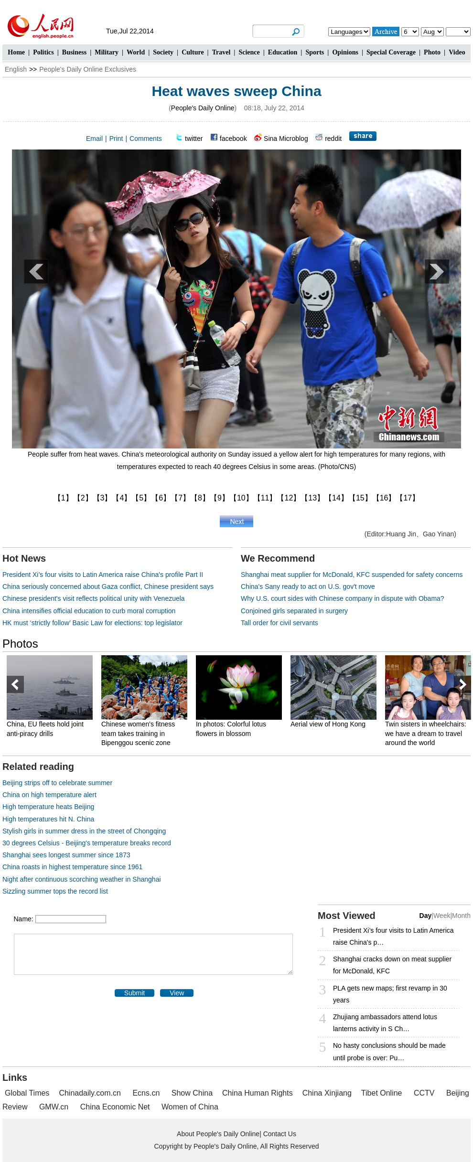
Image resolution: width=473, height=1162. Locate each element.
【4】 (121, 498)
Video (457, 52)
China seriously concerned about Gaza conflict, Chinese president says (108, 586)
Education (282, 52)
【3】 (102, 498)
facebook (233, 138)
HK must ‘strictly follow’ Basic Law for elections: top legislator (92, 623)
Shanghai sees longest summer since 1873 (66, 855)
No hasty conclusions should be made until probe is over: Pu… (389, 1051)
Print (116, 138)
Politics (43, 52)
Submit (134, 993)
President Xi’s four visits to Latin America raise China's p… (393, 936)
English (16, 69)
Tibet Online (381, 1093)
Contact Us (279, 1134)
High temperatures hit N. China (48, 819)
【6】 (161, 498)
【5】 (141, 498)
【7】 (180, 498)
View (177, 993)
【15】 (360, 498)
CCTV (424, 1093)
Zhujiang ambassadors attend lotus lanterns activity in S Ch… (385, 1023)
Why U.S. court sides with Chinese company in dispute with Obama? (342, 598)
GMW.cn (55, 1107)
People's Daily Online (203, 108)
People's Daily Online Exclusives (87, 69)
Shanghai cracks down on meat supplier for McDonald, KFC (392, 965)
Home (16, 52)
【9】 (219, 498)
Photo (432, 52)
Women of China (189, 1107)
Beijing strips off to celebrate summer (57, 783)
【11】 (265, 498)
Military (106, 52)
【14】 (336, 498)
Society (163, 52)
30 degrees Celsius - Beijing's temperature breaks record (86, 843)
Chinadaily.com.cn (90, 1093)
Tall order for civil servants (279, 623)
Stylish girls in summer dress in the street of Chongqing (84, 831)
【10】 (241, 498)
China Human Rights (257, 1093)
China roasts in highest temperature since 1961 (72, 867)
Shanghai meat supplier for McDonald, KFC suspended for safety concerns (352, 574)
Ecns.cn (146, 1093)
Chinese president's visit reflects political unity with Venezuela (93, 598)
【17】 (407, 498)
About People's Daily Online (218, 1134)
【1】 (63, 498)
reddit (333, 138)
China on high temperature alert (49, 795)
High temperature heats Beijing (48, 806)
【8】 (200, 498)
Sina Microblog (286, 138)
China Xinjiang (327, 1093)
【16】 (384, 498)
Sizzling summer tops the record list (55, 891)
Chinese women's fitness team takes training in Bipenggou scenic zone (138, 733)
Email (94, 138)
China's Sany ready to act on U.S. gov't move (308, 586)
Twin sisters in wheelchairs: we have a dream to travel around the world (425, 733)
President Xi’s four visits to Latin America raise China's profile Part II (102, 574)
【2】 (83, 498)
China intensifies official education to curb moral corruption (88, 611)
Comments (145, 138)
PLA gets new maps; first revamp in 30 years (390, 994)
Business (74, 52)
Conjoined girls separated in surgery (294, 611)
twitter (194, 138)
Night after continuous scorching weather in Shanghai (81, 879)
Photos (20, 643)
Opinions (345, 52)
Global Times (27, 1093)
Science (248, 52)
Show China (192, 1093)
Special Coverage (391, 52)
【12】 (289, 498)
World (136, 52)
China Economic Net (115, 1107)
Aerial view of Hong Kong (328, 724)
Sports (314, 52)
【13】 (312, 498)
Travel (221, 52)
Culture (193, 52)
